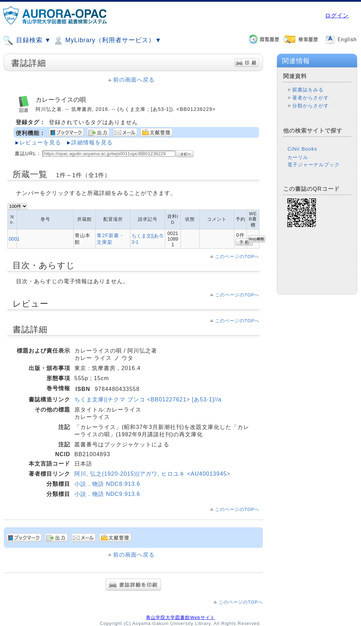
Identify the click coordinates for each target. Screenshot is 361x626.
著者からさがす (310, 97)
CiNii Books (302, 149)
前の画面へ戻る (134, 80)
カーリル (297, 157)
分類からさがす (310, 105)
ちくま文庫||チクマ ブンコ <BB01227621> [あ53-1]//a (148, 399)
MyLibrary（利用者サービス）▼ (107, 40)
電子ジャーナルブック (313, 164)
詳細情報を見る (92, 142)
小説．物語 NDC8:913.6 (107, 484)
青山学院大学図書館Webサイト (180, 617)
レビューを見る (40, 142)
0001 (14, 239)
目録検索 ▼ (27, 40)
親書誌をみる (308, 89)
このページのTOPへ (237, 256)
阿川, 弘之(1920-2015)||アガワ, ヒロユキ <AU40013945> (152, 474)
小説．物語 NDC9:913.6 (107, 494)
